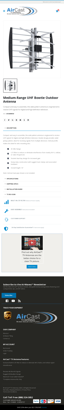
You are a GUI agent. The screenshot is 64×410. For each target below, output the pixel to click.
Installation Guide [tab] (14, 189)
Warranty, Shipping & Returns (12, 390)
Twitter (8, 120)
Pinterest (16, 120)
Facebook (4, 120)
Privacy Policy (27, 390)
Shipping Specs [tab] (12, 184)
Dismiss (44, 407)
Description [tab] (11, 128)
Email (20, 120)
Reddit (28, 120)
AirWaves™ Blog (8, 336)
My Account (6, 348)
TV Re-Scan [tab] (11, 194)
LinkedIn (12, 120)
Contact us (6, 339)
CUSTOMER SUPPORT (18, 218)
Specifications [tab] (12, 179)
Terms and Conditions (10, 392)
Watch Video (32, 267)
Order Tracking (8, 351)
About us (6, 334)
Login (5, 354)
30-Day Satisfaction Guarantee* (29, 227)
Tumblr (24, 120)
